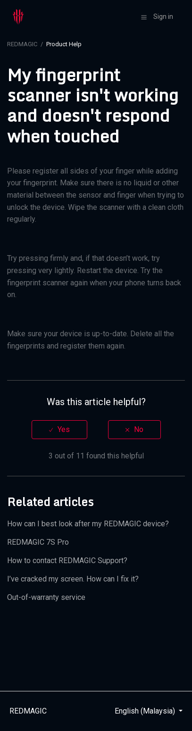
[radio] (59, 429)
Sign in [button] (163, 16)
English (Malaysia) (146, 710)
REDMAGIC (22, 44)
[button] (144, 17)
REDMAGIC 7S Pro (38, 542)
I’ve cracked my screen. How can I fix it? (73, 578)
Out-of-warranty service (46, 597)
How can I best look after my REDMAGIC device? (88, 523)
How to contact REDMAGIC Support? (67, 560)
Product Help (64, 44)
